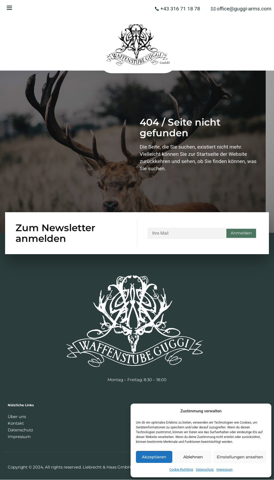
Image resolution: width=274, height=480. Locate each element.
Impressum (224, 469)
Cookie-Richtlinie (181, 469)
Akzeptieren (154, 456)
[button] (9, 7)
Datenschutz (205, 469)
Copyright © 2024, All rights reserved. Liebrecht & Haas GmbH (69, 467)
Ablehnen (193, 456)
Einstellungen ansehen (240, 456)
